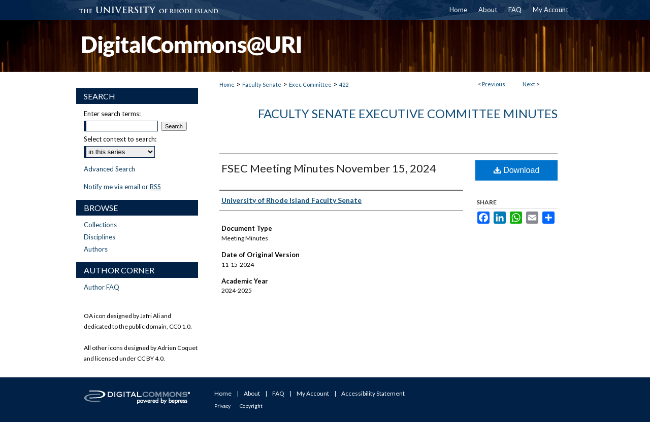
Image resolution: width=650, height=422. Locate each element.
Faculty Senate (261, 84)
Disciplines (99, 237)
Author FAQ (101, 287)
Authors (96, 249)
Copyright (251, 406)
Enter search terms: (112, 114)
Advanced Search (109, 169)
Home (227, 84)
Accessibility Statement (373, 393)
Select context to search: (120, 139)
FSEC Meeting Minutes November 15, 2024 (328, 168)
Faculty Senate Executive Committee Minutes (408, 113)
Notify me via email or (122, 187)
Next (529, 84)
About (252, 393)
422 (343, 84)
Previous (493, 84)
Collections (100, 225)
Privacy (222, 406)
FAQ (278, 393)
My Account (313, 393)
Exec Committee (310, 84)
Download (517, 170)
